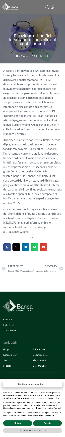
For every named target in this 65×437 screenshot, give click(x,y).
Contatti (7, 319)
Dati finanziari (40, 365)
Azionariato (39, 349)
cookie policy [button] (53, 398)
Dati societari (10, 354)
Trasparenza (9, 330)
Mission (7, 365)
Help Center (9, 325)
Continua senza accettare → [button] (32, 384)
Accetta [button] (47, 423)
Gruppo (7, 349)
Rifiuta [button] (17, 423)
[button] (47, 7)
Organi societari (41, 354)
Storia (6, 360)
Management (39, 360)
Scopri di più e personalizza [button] (32, 430)
